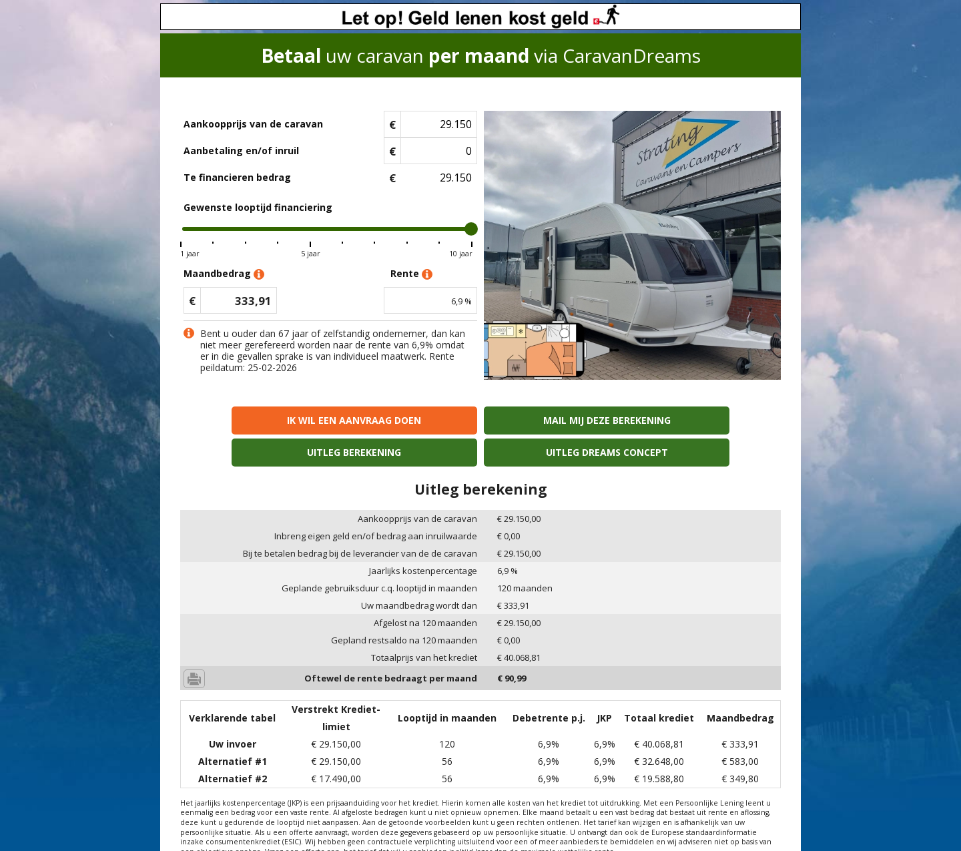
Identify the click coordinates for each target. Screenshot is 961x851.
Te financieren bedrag (237, 177)
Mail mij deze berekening (404, 420)
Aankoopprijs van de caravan (253, 123)
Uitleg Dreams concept (708, 420)
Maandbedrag (224, 274)
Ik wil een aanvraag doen (253, 420)
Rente (411, 274)
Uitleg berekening (556, 420)
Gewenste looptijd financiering (258, 207)
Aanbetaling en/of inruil (241, 150)
